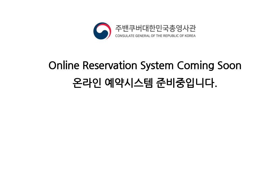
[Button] (9, 129)
